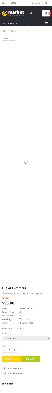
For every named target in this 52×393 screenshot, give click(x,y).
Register (12, 3)
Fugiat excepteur (29, 31)
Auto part (14, 31)
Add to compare (13, 373)
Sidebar (8, 38)
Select (6, 333)
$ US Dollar (37, 3)
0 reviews (16, 293)
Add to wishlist (13, 368)
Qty (3, 345)
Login (5, 3)
